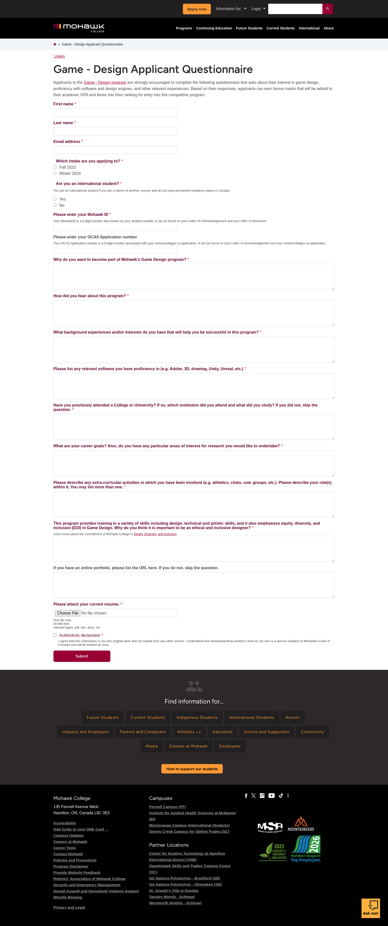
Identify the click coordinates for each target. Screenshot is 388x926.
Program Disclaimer (71, 866)
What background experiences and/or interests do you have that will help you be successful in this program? (156, 332)
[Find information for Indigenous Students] (197, 717)
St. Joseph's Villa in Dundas (173, 890)
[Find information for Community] (312, 731)
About (329, 28)
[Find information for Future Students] (103, 717)
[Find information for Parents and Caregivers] (143, 731)
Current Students (281, 28)
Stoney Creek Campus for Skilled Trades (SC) (189, 831)
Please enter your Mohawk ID (80, 214)
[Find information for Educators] (223, 731)
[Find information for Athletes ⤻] (189, 731)
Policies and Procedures (75, 860)
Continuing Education (214, 28)
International (309, 28)
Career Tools (64, 848)
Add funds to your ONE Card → (81, 829)
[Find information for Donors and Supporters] (266, 731)
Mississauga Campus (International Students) (189, 825)
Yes (62, 199)
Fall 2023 (67, 167)
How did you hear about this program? (89, 296)
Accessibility (64, 823)
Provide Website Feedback (76, 872)
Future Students (249, 28)
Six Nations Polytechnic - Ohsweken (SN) (185, 884)
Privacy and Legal (69, 907)
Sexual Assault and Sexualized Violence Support (96, 891)
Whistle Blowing (67, 897)
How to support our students (192, 769)
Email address (66, 141)
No (61, 205)
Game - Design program (105, 82)
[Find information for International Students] (251, 717)
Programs (184, 28)
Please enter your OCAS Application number (95, 237)
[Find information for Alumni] (293, 717)
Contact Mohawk (68, 854)
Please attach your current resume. (86, 604)
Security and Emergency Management (87, 885)
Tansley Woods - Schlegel (172, 897)
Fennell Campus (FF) (167, 807)
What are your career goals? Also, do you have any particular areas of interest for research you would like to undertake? (166, 446)
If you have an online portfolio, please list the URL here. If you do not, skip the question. (135, 568)
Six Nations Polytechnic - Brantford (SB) (184, 878)
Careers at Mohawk (70, 841)
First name (63, 104)
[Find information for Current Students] (148, 717)
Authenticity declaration (79, 635)
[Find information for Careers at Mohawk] (188, 746)
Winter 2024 (70, 173)
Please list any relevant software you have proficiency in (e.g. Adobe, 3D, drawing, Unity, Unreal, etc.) (148, 369)
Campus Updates (68, 835)
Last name (63, 123)
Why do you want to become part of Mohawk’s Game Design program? (119, 259)
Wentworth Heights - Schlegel (175, 903)
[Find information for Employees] (230, 746)
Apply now (197, 9)
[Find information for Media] (152, 746)
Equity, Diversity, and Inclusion (155, 534)
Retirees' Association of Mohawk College (89, 879)
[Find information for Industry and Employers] (85, 731)
